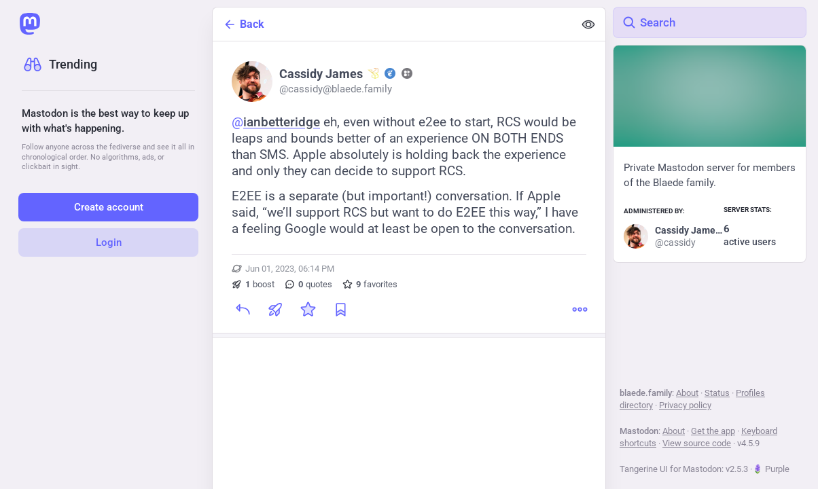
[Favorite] (307, 309)
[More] (579, 309)
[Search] (709, 22)
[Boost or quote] (275, 309)
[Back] (393, 24)
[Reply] (242, 309)
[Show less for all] (588, 24)
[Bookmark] (340, 309)
